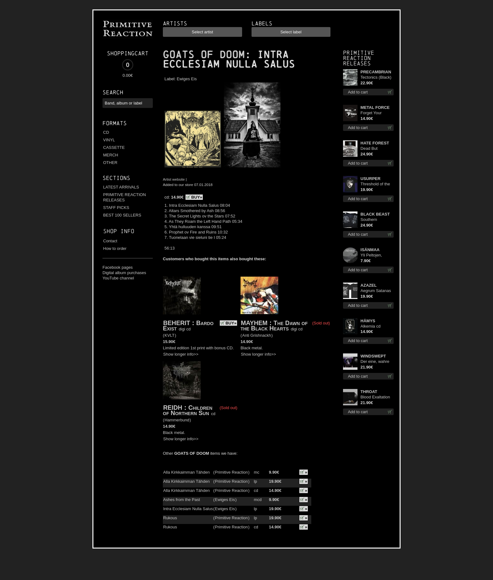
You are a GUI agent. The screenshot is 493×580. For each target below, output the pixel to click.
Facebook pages (117, 267)
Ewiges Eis (187, 78)
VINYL (109, 140)
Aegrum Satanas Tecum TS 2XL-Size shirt (376, 291)
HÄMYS (368, 320)
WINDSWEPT (373, 356)
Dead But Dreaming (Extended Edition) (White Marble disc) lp (374, 148)
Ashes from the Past (181, 499)
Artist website (174, 179)
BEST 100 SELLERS (122, 215)
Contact (110, 241)
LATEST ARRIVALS (121, 187)
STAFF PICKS (116, 207)
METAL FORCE (375, 107)
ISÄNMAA (370, 249)
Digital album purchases (124, 272)
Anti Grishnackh (256, 335)
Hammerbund (176, 420)
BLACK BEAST (375, 214)
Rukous (170, 517)
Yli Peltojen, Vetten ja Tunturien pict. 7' (376, 255)
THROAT (369, 391)
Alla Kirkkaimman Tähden (186, 472)
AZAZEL (369, 285)
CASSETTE (114, 147)
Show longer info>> (180, 354)
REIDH (172, 407)
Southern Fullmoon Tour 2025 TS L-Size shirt (375, 219)
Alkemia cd (371, 326)
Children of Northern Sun (187, 410)
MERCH (110, 155)
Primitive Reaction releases (358, 58)
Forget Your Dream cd (371, 113)
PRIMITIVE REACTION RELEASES (124, 197)
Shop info (118, 231)
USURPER (371, 178)
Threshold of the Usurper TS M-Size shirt (375, 184)
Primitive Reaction (231, 472)
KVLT (169, 335)
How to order (114, 248)
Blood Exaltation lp (375, 397)
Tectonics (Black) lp (376, 77)
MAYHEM (254, 322)
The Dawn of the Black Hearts (274, 325)
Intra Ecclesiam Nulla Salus (188, 508)
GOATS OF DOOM (204, 54)
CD (106, 132)
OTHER (110, 162)
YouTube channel (118, 278)
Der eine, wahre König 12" (375, 361)
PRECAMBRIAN (376, 72)
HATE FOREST (375, 143)
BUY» (196, 197)
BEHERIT (176, 322)
